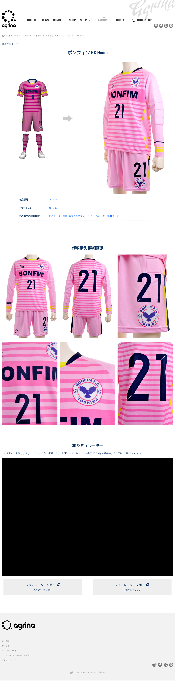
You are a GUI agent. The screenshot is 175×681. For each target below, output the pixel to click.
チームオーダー (27, 35)
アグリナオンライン (10, 651)
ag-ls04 (54, 207)
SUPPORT (86, 20)
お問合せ (5, 646)
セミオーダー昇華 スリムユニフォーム (50, 35)
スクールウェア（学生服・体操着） (16, 656)
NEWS (45, 20)
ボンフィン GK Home (76, 35)
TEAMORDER (104, 20)
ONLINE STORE (142, 20)
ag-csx (53, 199)
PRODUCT (30, 20)
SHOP (72, 20)
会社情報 (5, 642)
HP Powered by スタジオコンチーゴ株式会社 (89, 673)
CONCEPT (59, 20)
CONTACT (122, 20)
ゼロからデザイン (132, 587)
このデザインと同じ (43, 587)
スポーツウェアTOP (11, 35)
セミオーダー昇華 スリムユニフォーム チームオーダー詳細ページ (84, 215)
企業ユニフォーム (9, 661)
